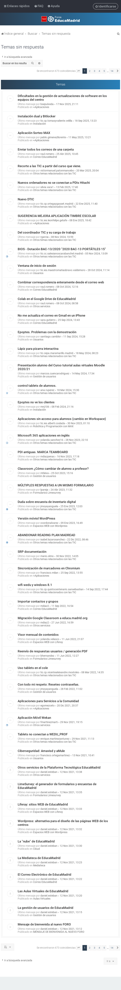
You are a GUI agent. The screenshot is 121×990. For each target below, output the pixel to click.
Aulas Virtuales (41, 898)
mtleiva (44, 473)
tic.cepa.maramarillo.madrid (56, 353)
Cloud (36, 848)
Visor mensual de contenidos (38, 634)
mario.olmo (47, 556)
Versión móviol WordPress (36, 518)
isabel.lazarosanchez (52, 539)
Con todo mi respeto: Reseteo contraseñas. (48, 684)
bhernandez (47, 655)
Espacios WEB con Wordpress (50, 525)
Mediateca (39, 865)
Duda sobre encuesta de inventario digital (47, 502)
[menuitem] (39, 6)
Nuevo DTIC (26, 199)
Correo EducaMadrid (45, 156)
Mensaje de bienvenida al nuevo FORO (44, 924)
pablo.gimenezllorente (53, 137)
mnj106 (44, 406)
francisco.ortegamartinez (55, 755)
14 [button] (112, 71)
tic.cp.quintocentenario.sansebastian (62, 589)
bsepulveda (47, 104)
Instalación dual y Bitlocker (36, 116)
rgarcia (44, 236)
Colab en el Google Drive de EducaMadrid (47, 299)
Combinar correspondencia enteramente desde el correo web (61, 282)
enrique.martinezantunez (54, 738)
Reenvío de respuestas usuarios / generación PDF (52, 651)
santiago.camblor (50, 336)
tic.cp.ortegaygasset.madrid (56, 203)
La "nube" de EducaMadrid (36, 841)
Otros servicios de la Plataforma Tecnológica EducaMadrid (59, 767)
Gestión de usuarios (44, 376)
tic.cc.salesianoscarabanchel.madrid (61, 253)
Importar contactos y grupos (38, 601)
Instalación (39, 123)
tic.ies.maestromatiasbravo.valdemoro (62, 270)
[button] (78, 71)
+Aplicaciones (41, 107)
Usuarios (38, 273)
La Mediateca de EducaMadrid (39, 858)
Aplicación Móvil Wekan (34, 718)
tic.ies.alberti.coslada (52, 423)
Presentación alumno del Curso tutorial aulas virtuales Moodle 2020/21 (61, 367)
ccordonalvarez (49, 522)
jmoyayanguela (49, 506)
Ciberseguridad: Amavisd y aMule (41, 751)
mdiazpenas (47, 456)
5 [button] (104, 71)
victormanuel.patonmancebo (57, 170)
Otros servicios (41, 306)
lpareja (44, 489)
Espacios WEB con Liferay (48, 642)
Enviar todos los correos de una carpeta (46, 149)
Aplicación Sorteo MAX (34, 133)
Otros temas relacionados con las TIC (54, 173)
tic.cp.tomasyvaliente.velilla (56, 120)
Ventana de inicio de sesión (37, 266)
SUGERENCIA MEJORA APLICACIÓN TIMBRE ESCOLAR (57, 216)
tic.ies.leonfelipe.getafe (53, 220)
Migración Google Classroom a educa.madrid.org (52, 618)
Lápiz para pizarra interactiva (38, 349)
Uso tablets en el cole (33, 668)
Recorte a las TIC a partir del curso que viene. (49, 166)
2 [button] (89, 71)
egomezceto (47, 705)
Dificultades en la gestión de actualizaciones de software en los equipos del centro (62, 97)
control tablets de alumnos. (37, 385)
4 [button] (99, 71)
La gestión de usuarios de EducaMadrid (45, 908)
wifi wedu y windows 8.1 (35, 585)
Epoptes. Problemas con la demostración (47, 332)
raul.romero (47, 153)
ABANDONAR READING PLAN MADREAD (46, 535)
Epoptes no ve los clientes (36, 402)
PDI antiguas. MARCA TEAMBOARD (43, 452)
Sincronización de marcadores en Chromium (49, 568)
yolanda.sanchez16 (51, 439)
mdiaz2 (44, 605)
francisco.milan (49, 572)
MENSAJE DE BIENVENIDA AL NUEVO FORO (58, 931)
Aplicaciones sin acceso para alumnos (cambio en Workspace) (62, 419)
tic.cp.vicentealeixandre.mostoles (59, 672)
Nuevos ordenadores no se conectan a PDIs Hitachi (54, 182)
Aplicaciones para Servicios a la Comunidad (48, 701)
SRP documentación (32, 551)
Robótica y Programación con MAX (53, 426)
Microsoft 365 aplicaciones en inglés (44, 435)
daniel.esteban (48, 771)
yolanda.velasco (49, 639)
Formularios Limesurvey (47, 492)
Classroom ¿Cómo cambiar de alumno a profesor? (53, 468)
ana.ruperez (47, 390)
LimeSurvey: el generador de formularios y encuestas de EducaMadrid (57, 786)
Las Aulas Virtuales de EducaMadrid (43, 891)
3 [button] (94, 71)
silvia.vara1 (47, 187)
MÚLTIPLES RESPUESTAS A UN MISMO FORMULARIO (56, 485)
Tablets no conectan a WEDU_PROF (43, 734)
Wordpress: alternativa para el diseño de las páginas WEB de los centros (63, 823)
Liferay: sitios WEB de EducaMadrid (43, 804)
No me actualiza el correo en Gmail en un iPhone (51, 315)
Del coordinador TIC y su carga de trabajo (47, 232)
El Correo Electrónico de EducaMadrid (44, 874)
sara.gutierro (47, 319)
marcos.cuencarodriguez (54, 373)
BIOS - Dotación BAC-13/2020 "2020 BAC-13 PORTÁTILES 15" (62, 249)
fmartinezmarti (49, 722)
